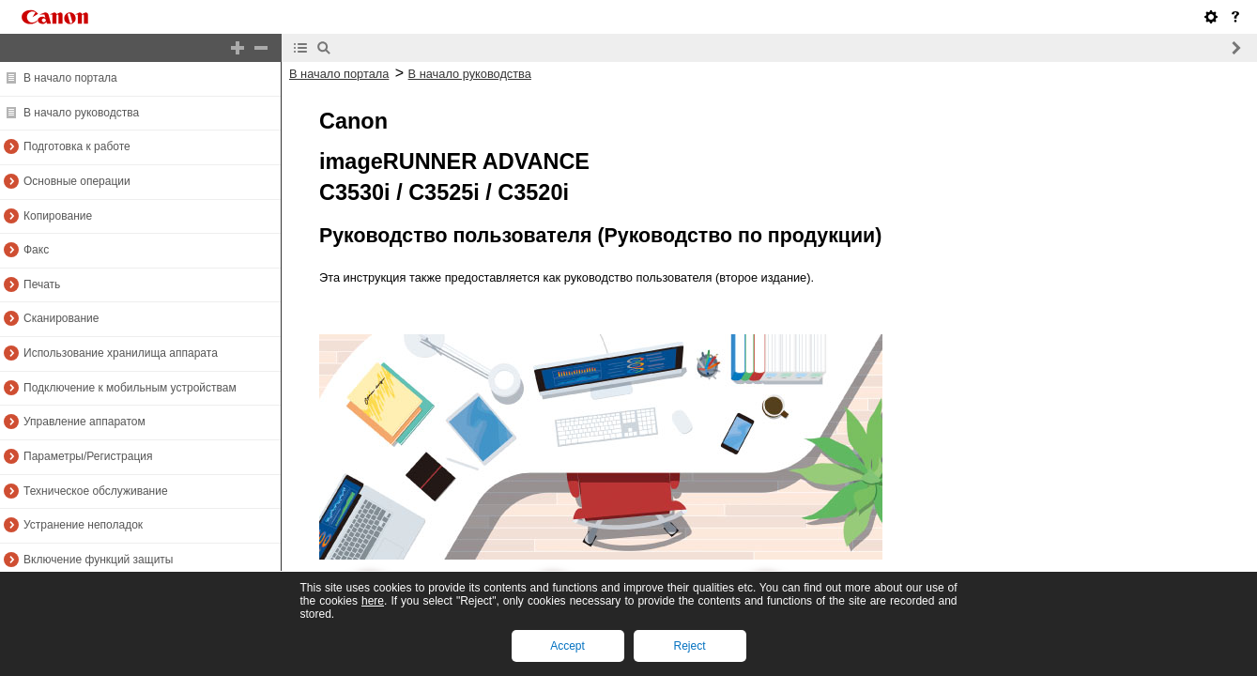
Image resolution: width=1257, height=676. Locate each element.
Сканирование (61, 318)
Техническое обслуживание (95, 491)
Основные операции (76, 181)
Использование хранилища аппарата (120, 353)
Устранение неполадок (83, 524)
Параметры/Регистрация (87, 456)
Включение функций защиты (98, 559)
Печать (41, 284)
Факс (36, 249)
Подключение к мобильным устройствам (130, 387)
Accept (567, 646)
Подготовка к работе (76, 146)
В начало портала (70, 77)
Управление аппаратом (84, 421)
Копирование (57, 216)
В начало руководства (81, 112)
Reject (689, 646)
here (372, 600)
